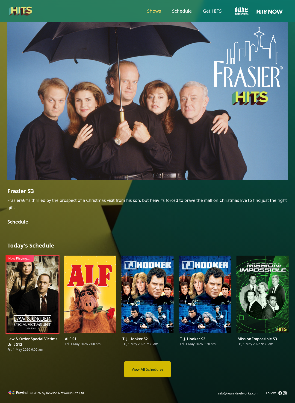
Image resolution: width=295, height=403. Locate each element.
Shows (154, 11)
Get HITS (212, 11)
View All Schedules (147, 369)
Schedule (182, 11)
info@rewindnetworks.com (238, 393)
